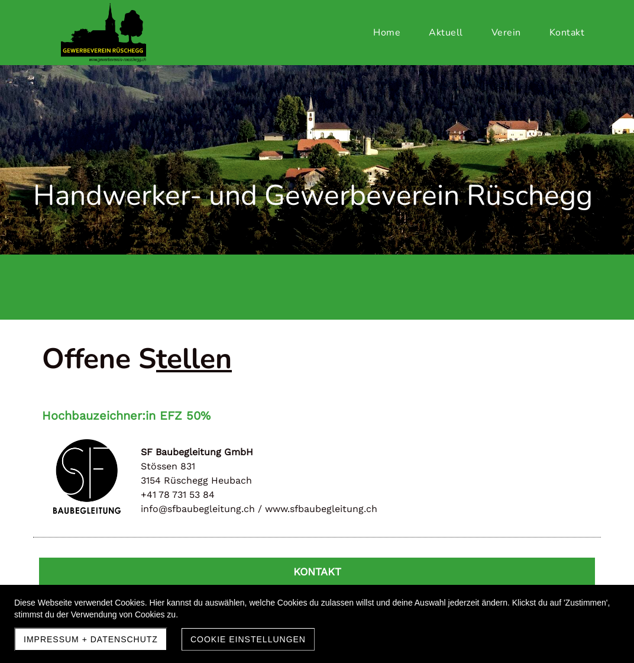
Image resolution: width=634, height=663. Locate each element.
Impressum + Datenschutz (91, 639)
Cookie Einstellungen (248, 639)
